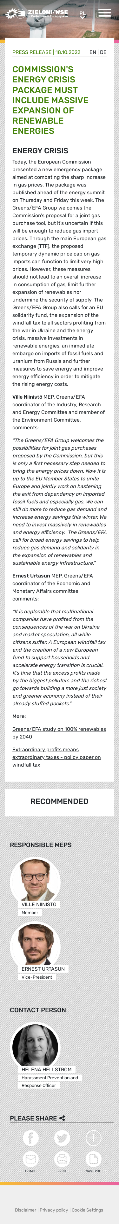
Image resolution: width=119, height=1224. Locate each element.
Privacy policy (54, 1210)
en (92, 52)
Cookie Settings (87, 1210)
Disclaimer (25, 1210)
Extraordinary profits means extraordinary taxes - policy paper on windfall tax (56, 757)
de (103, 52)
